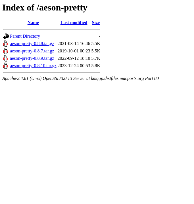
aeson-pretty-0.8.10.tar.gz (33, 65)
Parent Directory (25, 36)
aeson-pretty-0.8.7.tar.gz (32, 50)
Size (96, 22)
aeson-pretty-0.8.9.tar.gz (32, 58)
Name (33, 22)
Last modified (74, 22)
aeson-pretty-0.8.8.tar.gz (32, 43)
